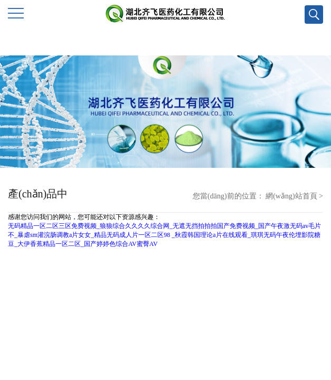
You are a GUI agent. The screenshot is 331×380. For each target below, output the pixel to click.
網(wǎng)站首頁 (291, 196)
